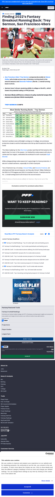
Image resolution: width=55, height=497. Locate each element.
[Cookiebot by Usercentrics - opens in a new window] (45, 454)
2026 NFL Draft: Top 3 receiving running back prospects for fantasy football (26, 273)
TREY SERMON (11, 105)
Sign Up (18, 13)
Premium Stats (5, 408)
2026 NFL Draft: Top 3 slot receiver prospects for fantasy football (23, 263)
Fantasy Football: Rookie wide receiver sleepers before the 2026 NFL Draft (25, 259)
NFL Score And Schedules (8, 404)
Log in (38, 222)
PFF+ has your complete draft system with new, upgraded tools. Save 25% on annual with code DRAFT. (27, 2)
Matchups (4, 413)
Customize (27, 493)
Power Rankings (5, 411)
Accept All (27, 487)
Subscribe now (27, 217)
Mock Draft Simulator (7, 422)
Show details (45, 481)
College (3, 389)
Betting (3, 382)
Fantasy (3, 384)
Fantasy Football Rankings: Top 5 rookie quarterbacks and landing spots (25, 246)
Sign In (51, 7)
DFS (2, 386)
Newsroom (4, 371)
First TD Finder (5, 401)
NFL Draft (3, 391)
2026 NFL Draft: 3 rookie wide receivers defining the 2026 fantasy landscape (25, 249)
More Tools (27, 339)
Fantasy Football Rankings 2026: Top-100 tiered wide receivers (22, 269)
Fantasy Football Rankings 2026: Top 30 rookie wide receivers (22, 266)
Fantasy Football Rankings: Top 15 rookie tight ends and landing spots (25, 243)
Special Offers (5, 441)
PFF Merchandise (6, 443)
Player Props (4, 399)
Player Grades (5, 406)
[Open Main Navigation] (2, 7)
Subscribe (4, 439)
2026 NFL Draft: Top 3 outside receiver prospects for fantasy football (24, 256)
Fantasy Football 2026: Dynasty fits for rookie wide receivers (21, 253)
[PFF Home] (7, 8)
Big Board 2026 (5, 420)
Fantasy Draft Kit (6, 415)
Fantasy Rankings (6, 418)
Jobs (2, 369)
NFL (2, 379)
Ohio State (23, 150)
